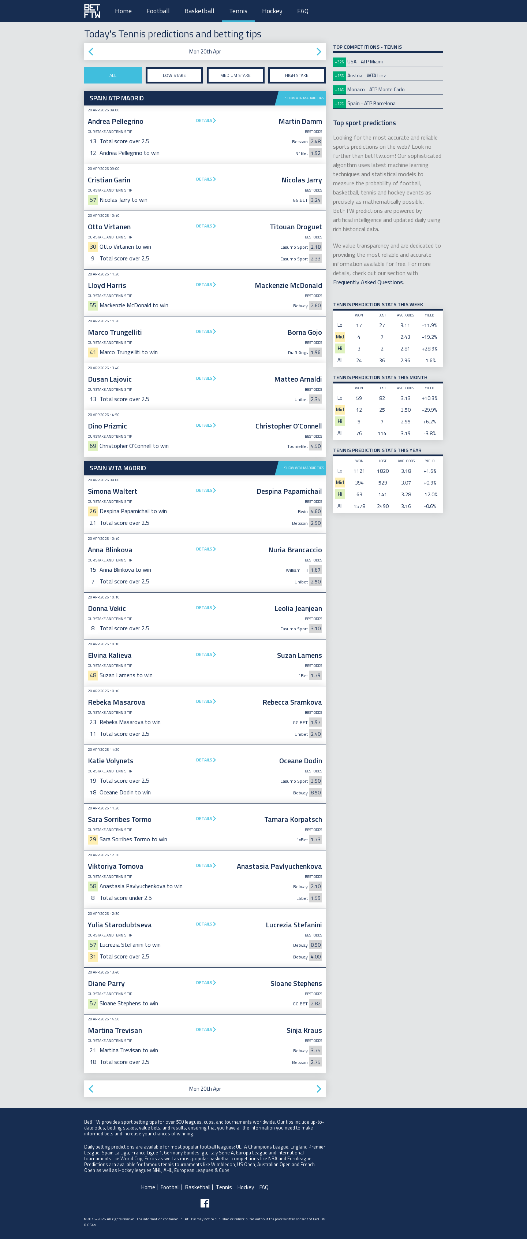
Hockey (272, 11)
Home (123, 11)
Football (158, 11)
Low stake (174, 75)
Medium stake (235, 75)
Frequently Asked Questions (368, 282)
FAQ (303, 11)
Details (204, 120)
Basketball (199, 11)
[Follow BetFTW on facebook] (205, 1203)
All (112, 75)
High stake (297, 75)
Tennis (238, 11)
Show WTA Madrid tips (304, 468)
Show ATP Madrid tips (304, 98)
